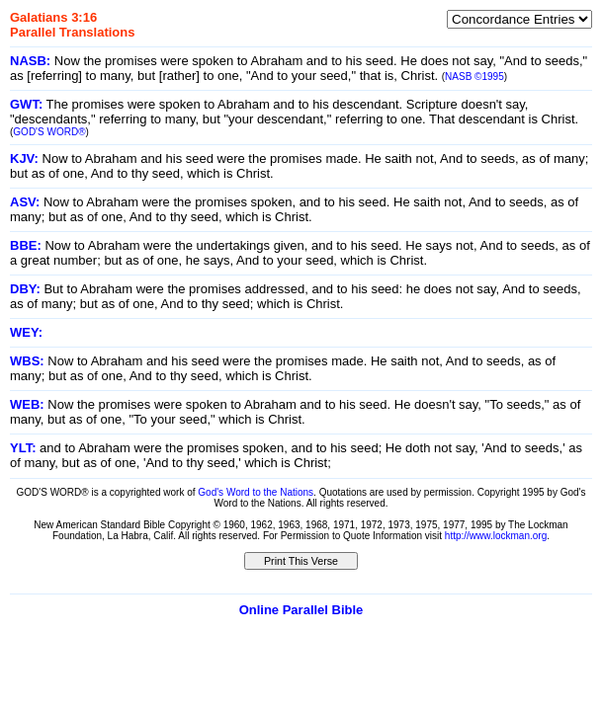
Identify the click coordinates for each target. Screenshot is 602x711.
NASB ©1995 (474, 76)
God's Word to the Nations (255, 492)
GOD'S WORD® (49, 131)
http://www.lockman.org (496, 535)
